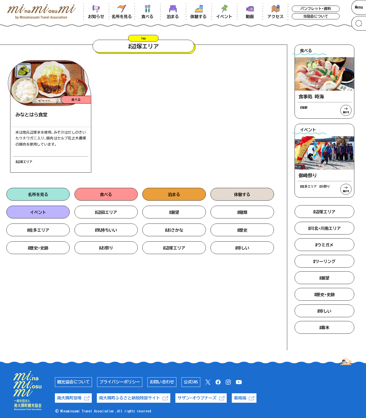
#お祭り (106, 248)
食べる (106, 194)
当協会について (315, 16)
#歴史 (242, 230)
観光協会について (73, 382)
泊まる (174, 194)
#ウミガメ (324, 245)
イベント (38, 212)
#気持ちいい (106, 230)
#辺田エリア (106, 212)
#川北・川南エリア (324, 228)
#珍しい (242, 248)
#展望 (174, 212)
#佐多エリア (38, 230)
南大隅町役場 (73, 398)
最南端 (244, 398)
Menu (359, 7)
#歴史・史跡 (38, 248)
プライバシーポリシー (119, 382)
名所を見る (38, 194)
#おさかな (174, 230)
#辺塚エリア (174, 248)
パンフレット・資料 (315, 8)
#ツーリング (324, 261)
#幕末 (324, 328)
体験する (242, 194)
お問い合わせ (162, 382)
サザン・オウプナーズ (201, 398)
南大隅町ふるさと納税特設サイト (133, 398)
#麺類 (242, 212)
